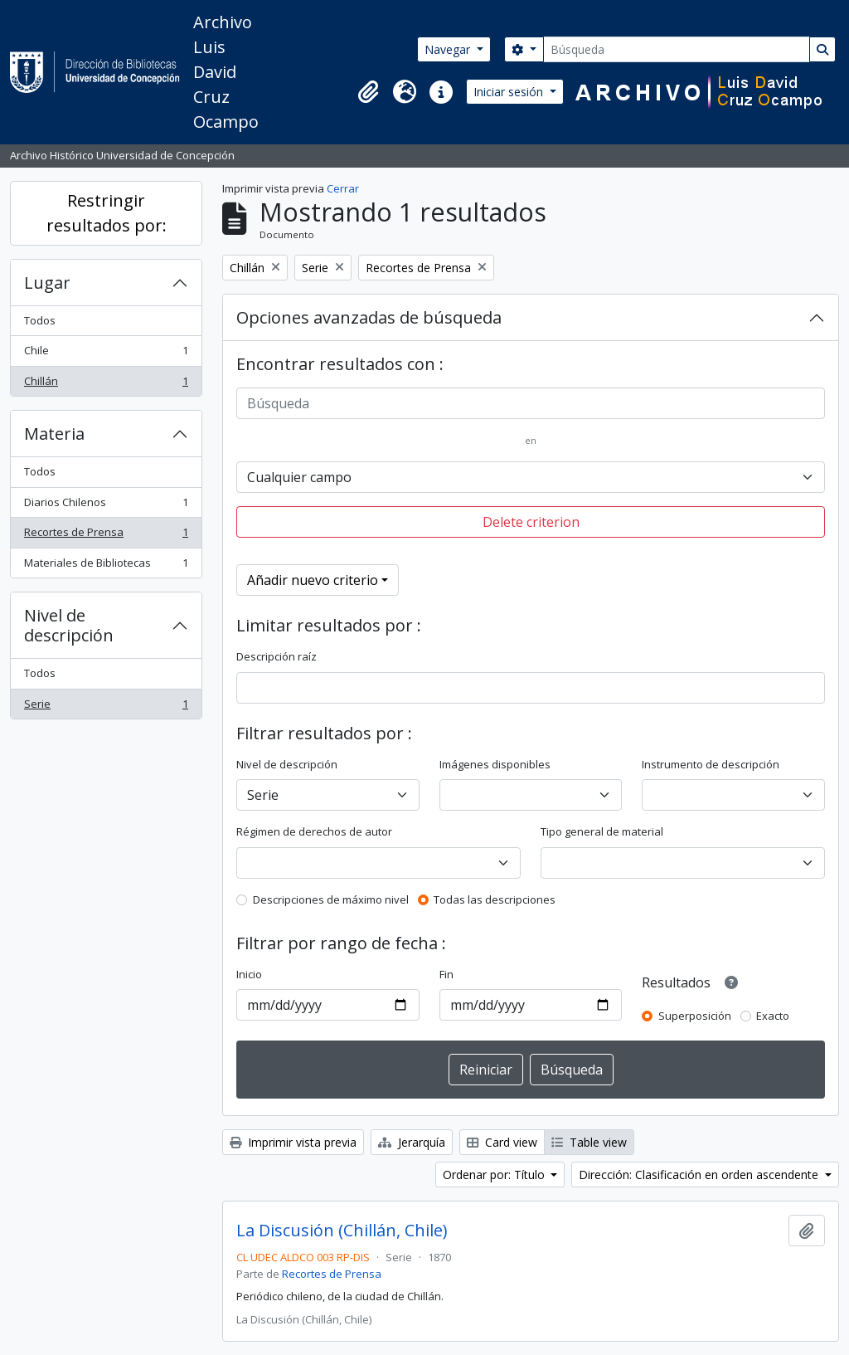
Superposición (694, 1015)
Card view (502, 1142)
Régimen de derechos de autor (314, 831)
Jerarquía (411, 1142)
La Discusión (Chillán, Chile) (342, 1230)
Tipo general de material (602, 831)
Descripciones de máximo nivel (331, 899)
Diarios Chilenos (105, 506)
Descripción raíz (276, 656)
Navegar (448, 49)
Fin (446, 974)
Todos (40, 320)
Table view (589, 1142)
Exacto (772, 1015)
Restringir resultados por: (106, 212)
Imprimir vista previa (293, 1142)
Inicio (249, 974)
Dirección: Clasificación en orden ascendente (700, 1174)
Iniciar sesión (509, 92)
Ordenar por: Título (495, 1174)
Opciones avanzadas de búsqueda (369, 317)
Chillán (105, 384)
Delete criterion (531, 522)
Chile (105, 354)
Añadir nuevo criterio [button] (312, 580)
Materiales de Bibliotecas (105, 566)
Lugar (47, 282)
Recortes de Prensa (105, 535)
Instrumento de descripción (710, 764)
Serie (105, 707)
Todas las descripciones (494, 899)
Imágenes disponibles (495, 764)
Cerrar (343, 188)
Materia (54, 433)
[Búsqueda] (676, 49)
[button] (368, 92)
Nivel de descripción (69, 625)
